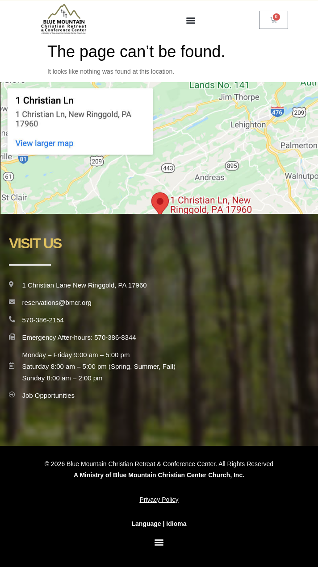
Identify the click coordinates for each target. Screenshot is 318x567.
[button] (191, 20)
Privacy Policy (158, 499)
